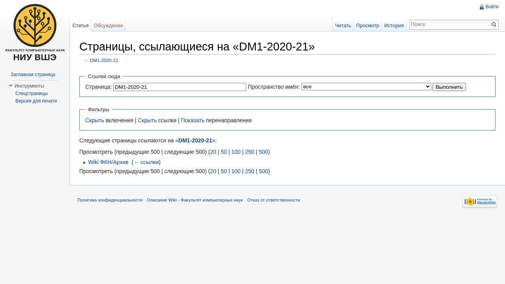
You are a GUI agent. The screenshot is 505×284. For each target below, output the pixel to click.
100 (235, 152)
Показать (193, 120)
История (394, 25)
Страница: (98, 87)
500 (263, 152)
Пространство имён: (274, 87)
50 (224, 152)
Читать (343, 25)
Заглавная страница (33, 74)
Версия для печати (36, 101)
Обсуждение (108, 25)
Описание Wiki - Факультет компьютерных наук (195, 200)
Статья (80, 25)
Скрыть (94, 120)
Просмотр (367, 25)
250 (249, 152)
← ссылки (146, 162)
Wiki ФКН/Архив (108, 162)
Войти (492, 6)
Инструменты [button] (29, 86)
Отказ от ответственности (273, 200)
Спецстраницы (31, 93)
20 (213, 152)
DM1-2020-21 (104, 60)
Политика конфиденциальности (109, 200)
